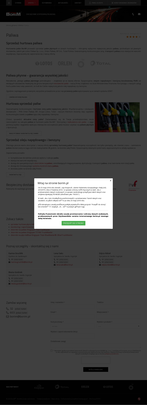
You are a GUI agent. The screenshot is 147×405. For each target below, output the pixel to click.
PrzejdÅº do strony (73, 223)
